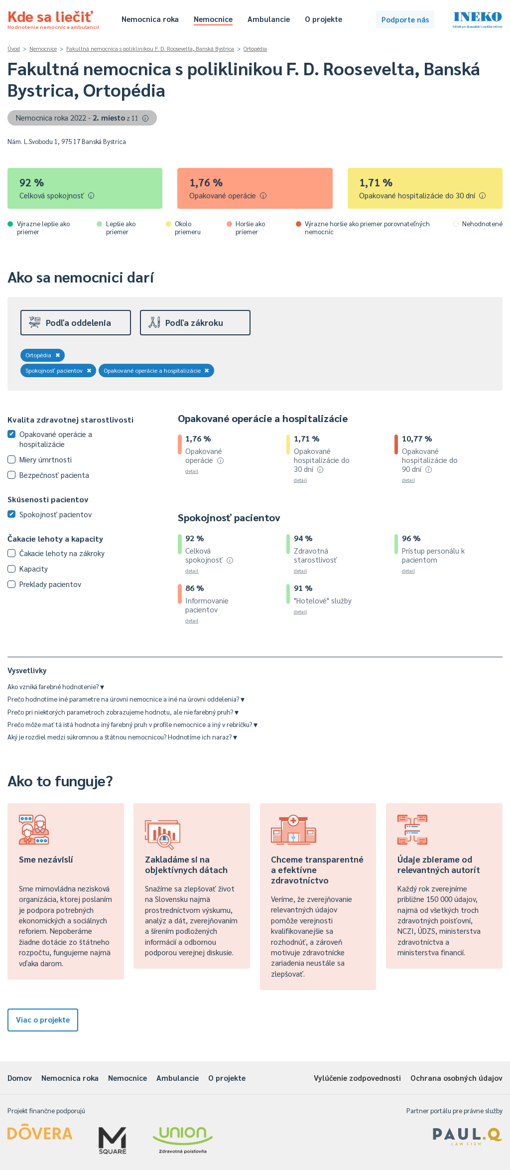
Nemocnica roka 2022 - (82, 117)
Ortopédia (255, 48)
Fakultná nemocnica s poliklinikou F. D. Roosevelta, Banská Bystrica (150, 48)
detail (191, 470)
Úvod (13, 48)
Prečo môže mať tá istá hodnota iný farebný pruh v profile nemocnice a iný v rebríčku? (132, 724)
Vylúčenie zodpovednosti (357, 1077)
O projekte (323, 18)
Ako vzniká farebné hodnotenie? (55, 686)
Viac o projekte (43, 1019)
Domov (19, 1077)
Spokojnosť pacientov (58, 370)
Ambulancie (269, 18)
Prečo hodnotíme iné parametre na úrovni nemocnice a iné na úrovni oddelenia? (126, 699)
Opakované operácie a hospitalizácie (157, 370)
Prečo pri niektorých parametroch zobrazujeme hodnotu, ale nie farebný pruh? (123, 712)
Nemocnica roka (150, 18)
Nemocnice (213, 18)
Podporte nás (405, 19)
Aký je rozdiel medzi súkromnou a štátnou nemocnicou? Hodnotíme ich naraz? (122, 736)
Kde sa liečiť (53, 18)
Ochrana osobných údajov (456, 1077)
